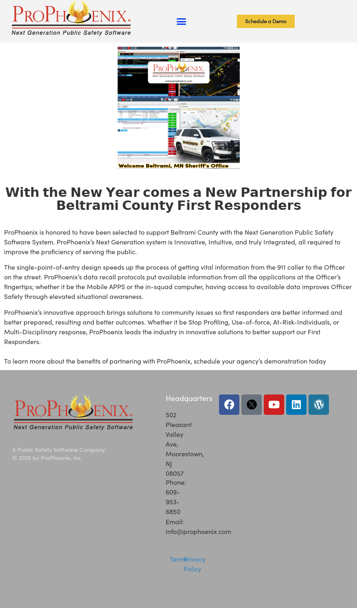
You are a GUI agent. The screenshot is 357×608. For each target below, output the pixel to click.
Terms (179, 559)
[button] (181, 21)
